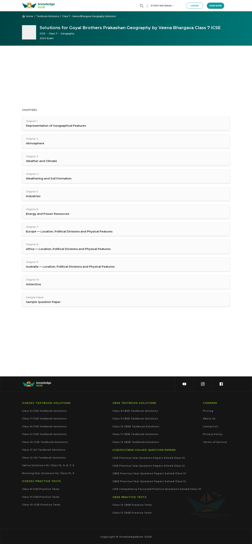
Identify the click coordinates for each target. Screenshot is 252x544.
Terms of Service (215, 442)
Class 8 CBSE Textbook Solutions (135, 410)
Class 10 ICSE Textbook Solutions (45, 442)
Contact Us (210, 426)
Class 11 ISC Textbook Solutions (43, 449)
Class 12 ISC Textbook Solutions (44, 457)
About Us (209, 418)
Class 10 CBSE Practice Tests (132, 505)
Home (27, 16)
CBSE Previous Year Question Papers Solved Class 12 (149, 481)
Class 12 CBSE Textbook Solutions (135, 442)
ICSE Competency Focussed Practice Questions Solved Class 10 (156, 489)
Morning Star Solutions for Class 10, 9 (48, 473)
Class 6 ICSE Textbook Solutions (44, 410)
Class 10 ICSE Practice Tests (41, 504)
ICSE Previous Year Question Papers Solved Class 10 (148, 457)
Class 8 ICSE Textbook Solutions (44, 426)
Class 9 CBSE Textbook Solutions (135, 418)
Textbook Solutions (47, 16)
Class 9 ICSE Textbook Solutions (44, 434)
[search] (141, 6)
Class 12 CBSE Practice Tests (132, 512)
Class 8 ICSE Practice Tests (40, 489)
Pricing (208, 410)
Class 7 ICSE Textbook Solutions (44, 418)
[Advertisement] (126, 77)
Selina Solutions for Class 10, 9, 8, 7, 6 (48, 465)
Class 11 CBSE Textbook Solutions (135, 434)
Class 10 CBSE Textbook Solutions (135, 426)
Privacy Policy (212, 434)
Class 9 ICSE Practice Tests (40, 497)
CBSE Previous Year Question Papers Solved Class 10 (149, 473)
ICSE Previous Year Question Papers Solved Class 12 (148, 465)
